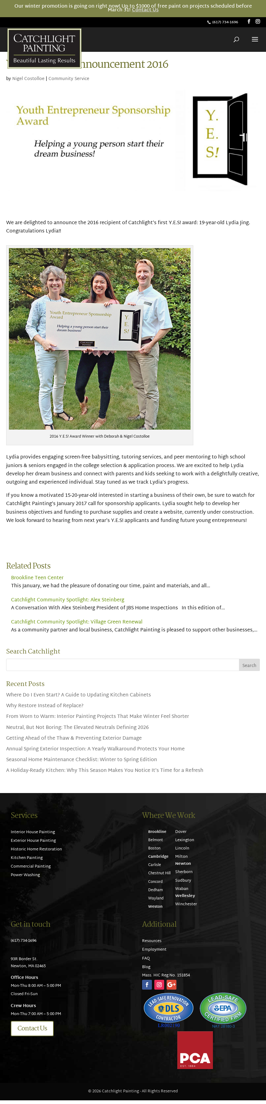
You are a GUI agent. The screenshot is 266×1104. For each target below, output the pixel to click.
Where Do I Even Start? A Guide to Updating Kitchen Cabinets (78, 695)
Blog (146, 967)
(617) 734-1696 (225, 22)
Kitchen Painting (27, 858)
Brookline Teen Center (37, 578)
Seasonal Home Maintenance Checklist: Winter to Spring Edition (81, 760)
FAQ (146, 958)
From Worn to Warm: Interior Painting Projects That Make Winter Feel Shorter (97, 716)
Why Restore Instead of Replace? (44, 706)
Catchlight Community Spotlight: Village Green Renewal (76, 622)
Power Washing (25, 875)
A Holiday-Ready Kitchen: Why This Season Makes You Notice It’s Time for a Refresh (104, 770)
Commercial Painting (31, 866)
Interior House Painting (33, 832)
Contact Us (145, 10)
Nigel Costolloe (28, 79)
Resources (151, 941)
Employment (154, 949)
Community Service (68, 79)
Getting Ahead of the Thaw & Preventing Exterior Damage (74, 738)
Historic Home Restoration (36, 849)
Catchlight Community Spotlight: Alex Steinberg (67, 600)
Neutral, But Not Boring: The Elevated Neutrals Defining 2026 (77, 727)
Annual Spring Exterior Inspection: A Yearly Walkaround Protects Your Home (95, 749)
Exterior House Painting (33, 841)
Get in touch (30, 925)
